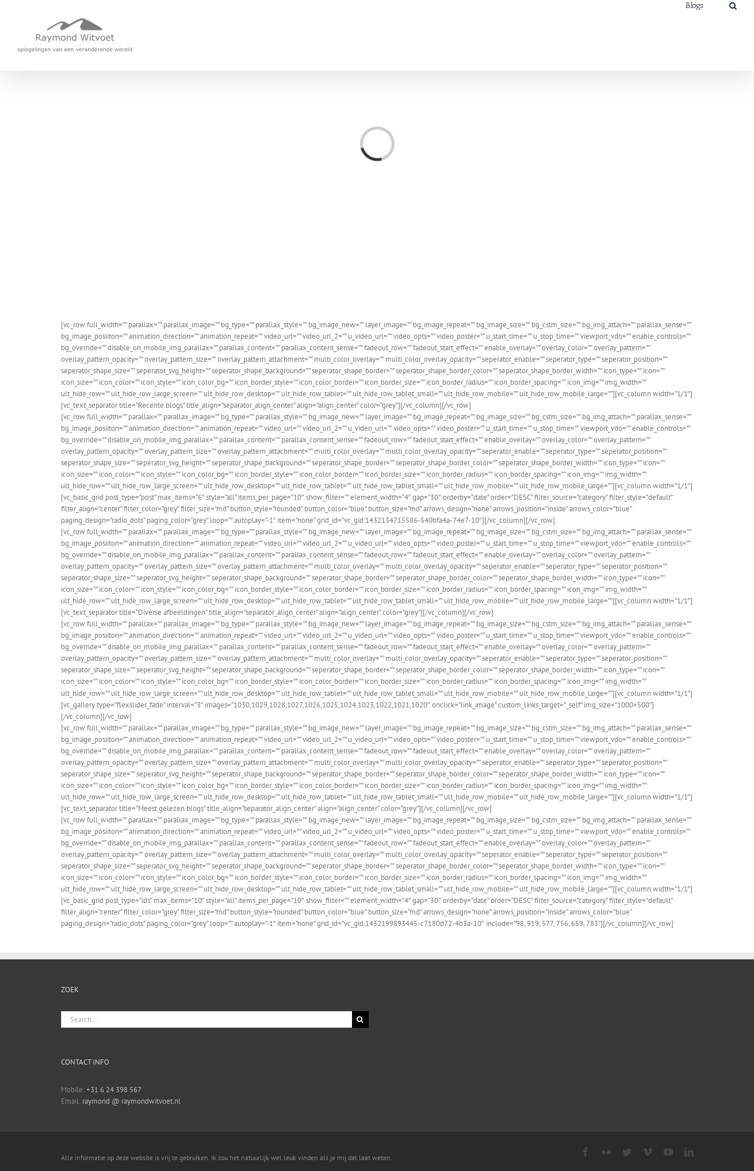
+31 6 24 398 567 (113, 1090)
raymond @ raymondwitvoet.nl (131, 1101)
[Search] (733, 5)
